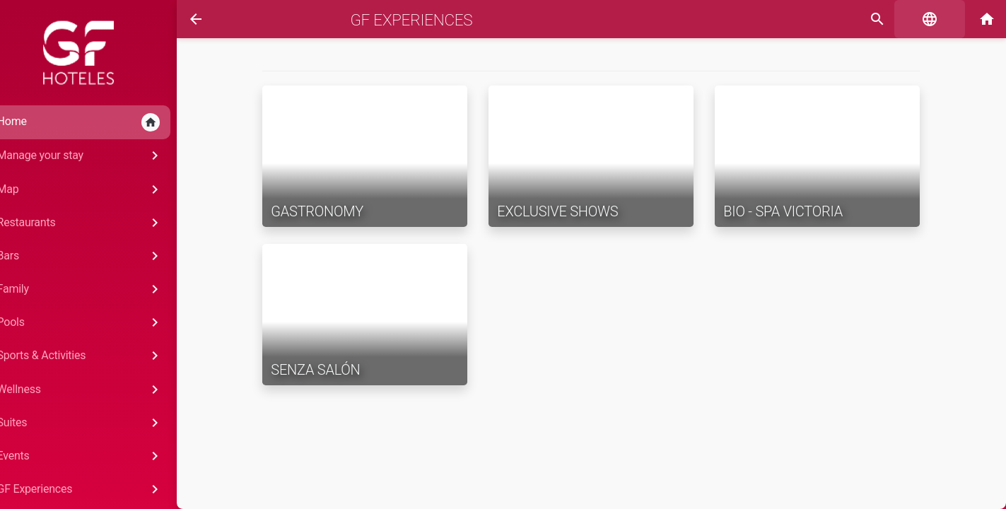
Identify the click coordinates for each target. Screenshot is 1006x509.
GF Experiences (402, 20)
